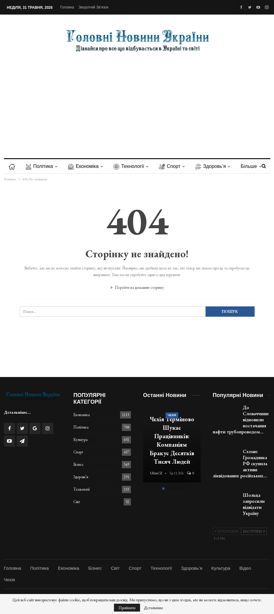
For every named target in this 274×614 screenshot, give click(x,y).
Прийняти (127, 607)
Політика (39, 166)
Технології (128, 166)
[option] (172, 444)
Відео (245, 568)
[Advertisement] (137, 100)
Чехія (172, 415)
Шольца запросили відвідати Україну (254, 504)
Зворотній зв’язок (93, 7)
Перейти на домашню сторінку (137, 287)
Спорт (169, 166)
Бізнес (78, 464)
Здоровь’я (210, 166)
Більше (249, 166)
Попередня (226, 531)
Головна (67, 7)
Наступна (254, 531)
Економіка (83, 166)
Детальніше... (17, 412)
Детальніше (153, 608)
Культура (80, 439)
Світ (76, 501)
